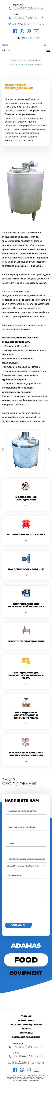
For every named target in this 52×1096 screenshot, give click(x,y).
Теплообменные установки (26, 534)
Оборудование (31, 60)
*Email (11, 843)
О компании (26, 1020)
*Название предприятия (22, 811)
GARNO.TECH (33, 1081)
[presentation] (26, 912)
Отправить (18, 925)
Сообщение (14, 875)
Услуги (26, 1028)
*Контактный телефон (21, 827)
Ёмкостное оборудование (26, 641)
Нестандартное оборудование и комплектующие (26, 715)
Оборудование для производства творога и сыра (26, 675)
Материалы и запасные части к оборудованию (26, 754)
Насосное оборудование (26, 569)
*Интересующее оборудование (26, 859)
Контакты (26, 1033)
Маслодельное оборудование (26, 498)
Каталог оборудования (26, 1024)
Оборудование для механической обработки (26, 605)
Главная (14, 60)
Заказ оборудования (26, 1037)
